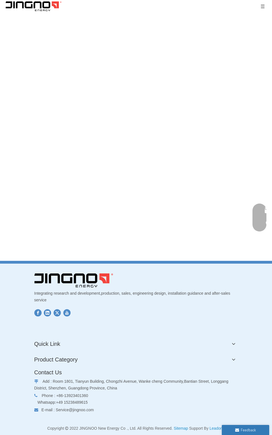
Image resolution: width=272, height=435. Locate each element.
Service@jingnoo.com (75, 410)
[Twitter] (57, 312)
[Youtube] (67, 312)
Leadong (217, 428)
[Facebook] (38, 312)
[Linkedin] (47, 312)
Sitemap (181, 428)
